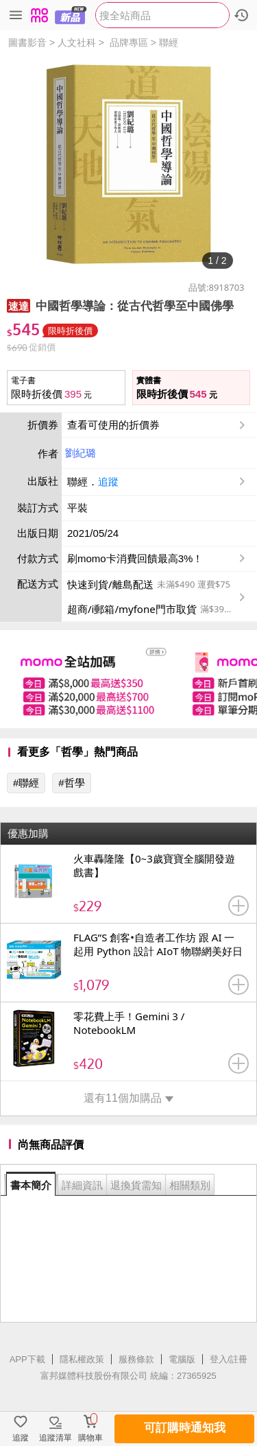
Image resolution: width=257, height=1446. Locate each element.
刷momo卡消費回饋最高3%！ (135, 558)
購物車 (90, 1438)
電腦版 (182, 1359)
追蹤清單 (55, 1438)
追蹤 (108, 481)
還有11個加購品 (128, 1098)
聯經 (168, 42)
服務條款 (136, 1359)
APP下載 (27, 1359)
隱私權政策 (82, 1359)
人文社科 (77, 42)
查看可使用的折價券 (157, 425)
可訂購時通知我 (184, 1427)
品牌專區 (129, 42)
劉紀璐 (80, 453)
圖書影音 (27, 42)
